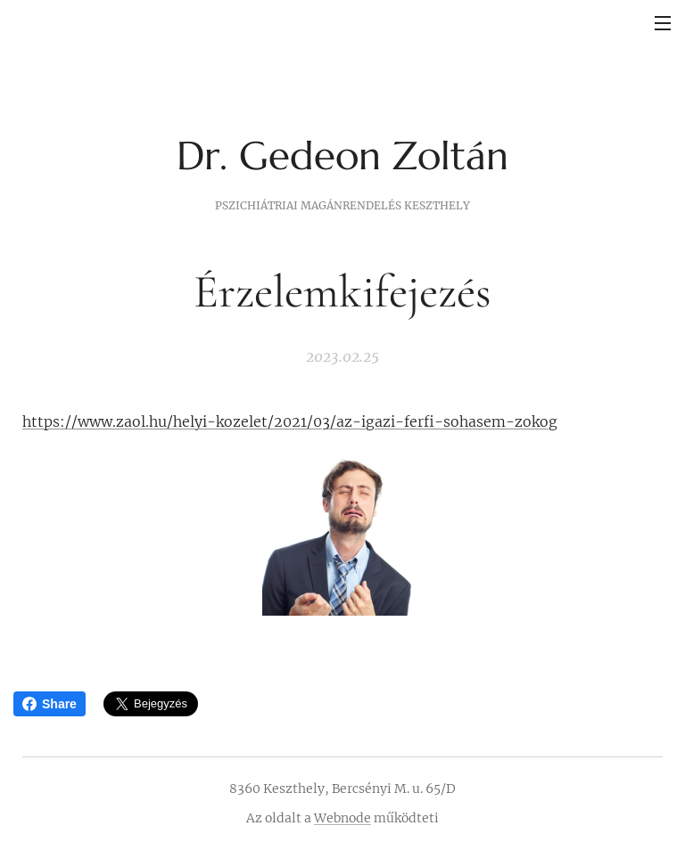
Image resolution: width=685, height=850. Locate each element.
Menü (663, 23)
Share (49, 704)
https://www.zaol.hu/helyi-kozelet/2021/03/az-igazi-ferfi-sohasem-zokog (289, 421)
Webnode (342, 818)
